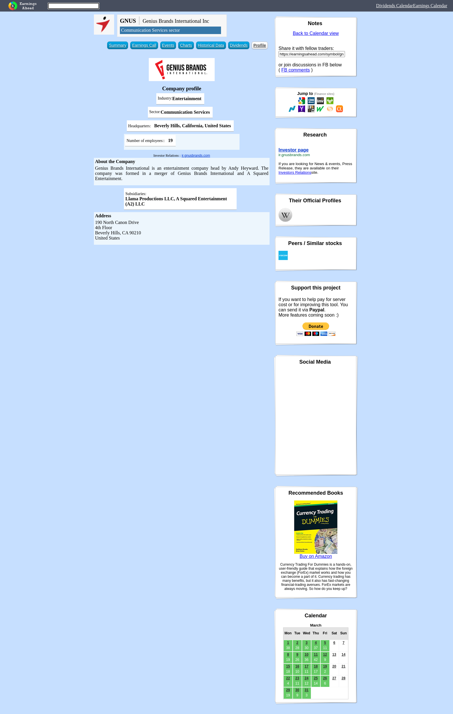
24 (306, 678)
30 (297, 690)
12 (325, 655)
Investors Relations (295, 172)
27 (334, 678)
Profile (259, 45)
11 (316, 655)
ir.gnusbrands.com (196, 156)
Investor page (294, 149)
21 (343, 666)
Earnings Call (144, 45)
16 (297, 666)
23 (297, 678)
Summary (117, 45)
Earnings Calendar (430, 5)
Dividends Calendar (394, 5)
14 (343, 655)
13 (334, 655)
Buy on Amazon (316, 556)
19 (325, 666)
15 (288, 666)
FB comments (295, 70)
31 (306, 690)
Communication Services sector (150, 30)
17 (306, 666)
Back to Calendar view (316, 33)
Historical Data (211, 45)
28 (343, 678)
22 (288, 678)
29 (288, 690)
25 (316, 678)
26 (325, 678)
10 (306, 655)
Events (168, 45)
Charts (186, 45)
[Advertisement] (182, 288)
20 (334, 666)
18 (316, 666)
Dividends (239, 45)
